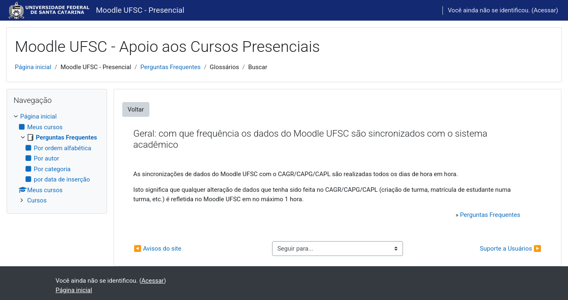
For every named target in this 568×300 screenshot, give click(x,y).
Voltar (136, 109)
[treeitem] (57, 158)
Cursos (37, 200)
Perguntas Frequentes (170, 67)
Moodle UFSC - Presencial (140, 10)
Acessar (544, 10)
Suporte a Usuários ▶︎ (510, 248)
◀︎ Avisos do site (157, 248)
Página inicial (33, 67)
